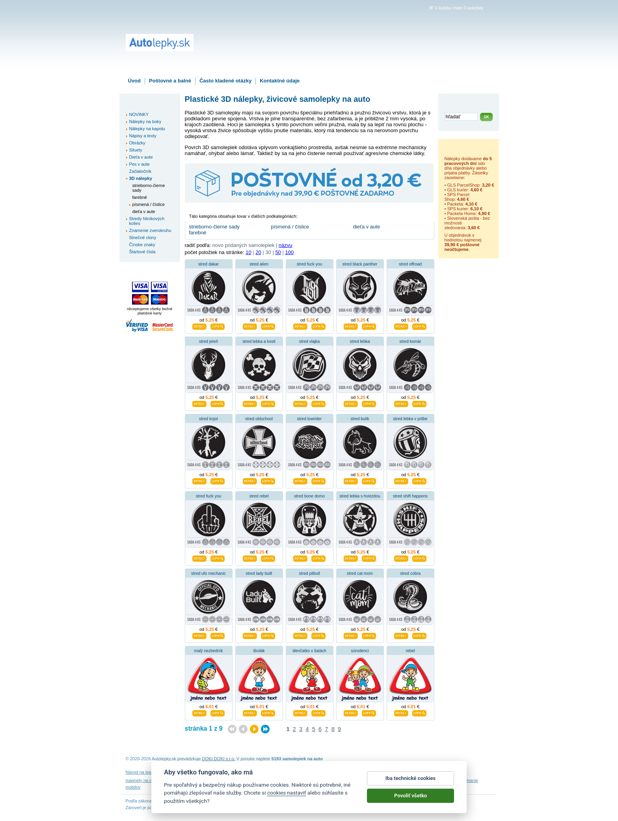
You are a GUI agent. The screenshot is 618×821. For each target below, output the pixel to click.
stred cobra (410, 573)
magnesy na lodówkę (335, 780)
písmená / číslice (290, 227)
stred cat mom (360, 573)
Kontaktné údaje (280, 81)
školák (258, 651)
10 (248, 252)
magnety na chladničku (148, 780)
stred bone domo (309, 496)
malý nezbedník (208, 651)
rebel (410, 651)
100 (289, 252)
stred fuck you (309, 264)
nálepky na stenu (232, 780)
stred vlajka (309, 341)
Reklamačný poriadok (372, 772)
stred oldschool (259, 419)
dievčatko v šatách (309, 651)
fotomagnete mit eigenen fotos (282, 780)
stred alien (258, 264)
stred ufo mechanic (208, 573)
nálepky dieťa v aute (193, 780)
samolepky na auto (377, 780)
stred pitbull (309, 573)
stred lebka (360, 341)
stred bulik (359, 419)
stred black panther (360, 264)
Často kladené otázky (225, 81)
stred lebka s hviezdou (359, 496)
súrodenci (360, 651)
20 (258, 252)
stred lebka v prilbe (410, 419)
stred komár (410, 341)
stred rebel (258, 496)
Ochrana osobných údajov (303, 772)
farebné (197, 233)
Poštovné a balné (170, 81)
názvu (285, 245)
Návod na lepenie (143, 772)
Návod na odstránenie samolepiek (196, 772)
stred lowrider (309, 419)
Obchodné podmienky (254, 772)
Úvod (134, 81)
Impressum (408, 772)
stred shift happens (410, 496)
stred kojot (208, 419)
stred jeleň (208, 341)
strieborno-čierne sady (214, 227)
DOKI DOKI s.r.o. (218, 758)
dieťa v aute (366, 227)
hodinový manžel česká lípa (426, 780)
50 (278, 252)
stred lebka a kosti (258, 341)
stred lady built (259, 573)
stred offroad (410, 264)
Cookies (340, 772)
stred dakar (208, 264)
